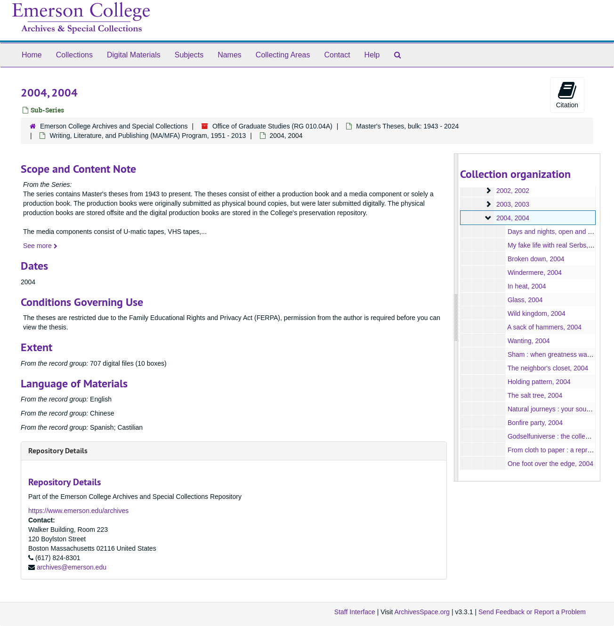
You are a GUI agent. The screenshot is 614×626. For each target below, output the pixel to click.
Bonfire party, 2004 (534, 422)
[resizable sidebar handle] (456, 317)
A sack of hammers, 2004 (544, 327)
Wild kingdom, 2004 (536, 313)
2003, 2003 (512, 204)
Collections (74, 55)
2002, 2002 (512, 190)
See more (40, 245)
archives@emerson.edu (71, 567)
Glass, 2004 (524, 300)
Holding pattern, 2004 (538, 381)
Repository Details (58, 451)
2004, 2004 (512, 218)
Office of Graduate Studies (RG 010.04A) (272, 126)
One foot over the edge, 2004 (550, 463)
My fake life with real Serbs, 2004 (555, 245)
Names (230, 55)
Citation (567, 94)
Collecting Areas (283, 55)
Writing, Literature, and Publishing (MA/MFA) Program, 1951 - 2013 (147, 135)
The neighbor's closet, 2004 (547, 368)
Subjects (189, 55)
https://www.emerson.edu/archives (78, 510)
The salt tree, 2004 (534, 395)
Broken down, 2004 (535, 259)
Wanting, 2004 (528, 341)
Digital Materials (134, 55)
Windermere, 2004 (534, 272)
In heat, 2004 (526, 286)
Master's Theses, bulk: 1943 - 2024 (407, 126)
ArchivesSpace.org (422, 612)
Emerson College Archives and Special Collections (114, 126)
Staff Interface (354, 612)
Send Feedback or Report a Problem (532, 612)
